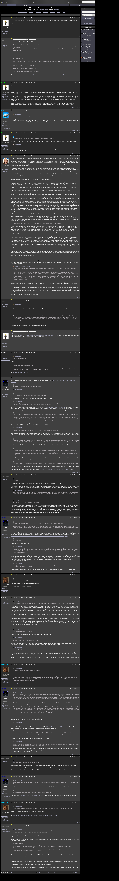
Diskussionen (25, 2)
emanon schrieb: (17, 137)
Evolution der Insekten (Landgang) (88, 48)
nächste (76, 15)
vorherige (39, 15)
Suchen (58, 12)
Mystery (25, 5)
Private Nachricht (4, 31)
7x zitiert (73, 515)
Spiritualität (40, 5)
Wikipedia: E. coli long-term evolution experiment (55, 407)
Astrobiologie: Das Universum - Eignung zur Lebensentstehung (88, 53)
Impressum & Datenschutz (6, 877)
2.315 (54, 15)
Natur (72, 5)
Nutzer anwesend (88, 8)
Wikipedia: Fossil (20, 90)
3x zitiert (73, 774)
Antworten (52, 12)
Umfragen (79, 5)
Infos (64, 12)
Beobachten (45, 12)
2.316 (57, 15)
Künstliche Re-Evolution (88, 30)
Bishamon (3, 39)
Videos (39, 2)
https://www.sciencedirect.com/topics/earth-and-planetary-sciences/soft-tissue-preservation (39, 335)
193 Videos (38, 12)
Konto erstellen (89, 23)
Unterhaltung (86, 5)
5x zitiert (73, 870)
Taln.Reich (3, 378)
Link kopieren (4, 33)
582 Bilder (31, 12)
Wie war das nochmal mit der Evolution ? (88, 34)
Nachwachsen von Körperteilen (88, 39)
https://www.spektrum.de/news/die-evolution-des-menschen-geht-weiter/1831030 (34, 683)
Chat (55, 2)
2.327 (69, 15)
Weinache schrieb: (17, 384)
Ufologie (66, 5)
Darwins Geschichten (88, 43)
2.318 (63, 15)
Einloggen (89, 18)
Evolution (37, 9)
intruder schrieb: (17, 114)
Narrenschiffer (5, 574)
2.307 (51, 15)
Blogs (33, 2)
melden (78, 36)
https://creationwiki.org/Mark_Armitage (21, 312)
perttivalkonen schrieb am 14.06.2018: (21, 266)
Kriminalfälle (32, 5)
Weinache (3, 474)
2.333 (73, 15)
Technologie (58, 5)
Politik (19, 5)
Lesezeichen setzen (5, 34)
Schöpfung (42, 9)
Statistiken (47, 2)
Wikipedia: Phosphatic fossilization (20, 372)
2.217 (45, 15)
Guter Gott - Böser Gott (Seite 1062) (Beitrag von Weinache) (54, 469)
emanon (3, 110)
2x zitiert (73, 472)
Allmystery (7, 2)
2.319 (66, 15)
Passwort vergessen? (88, 21)
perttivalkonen (4, 155)
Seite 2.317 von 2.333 (6, 15)
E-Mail (58, 9)
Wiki (61, 2)
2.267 (48, 15)
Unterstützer (4, 586)
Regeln (13, 877)
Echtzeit (16, 2)
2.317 (60, 15)
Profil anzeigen (4, 30)
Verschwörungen (49, 5)
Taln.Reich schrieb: (17, 389)
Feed (55, 9)
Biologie (46, 9)
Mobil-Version (18, 877)
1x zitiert (73, 107)
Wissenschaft (12, 5)
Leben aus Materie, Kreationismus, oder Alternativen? (88, 59)
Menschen (4, 5)
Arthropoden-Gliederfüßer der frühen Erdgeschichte (50, 260)
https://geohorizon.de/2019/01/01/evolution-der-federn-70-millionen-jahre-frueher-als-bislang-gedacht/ (35, 815)
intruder (3, 17)
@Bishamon (14, 85)
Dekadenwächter (5, 390)
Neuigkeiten (68, 2)
